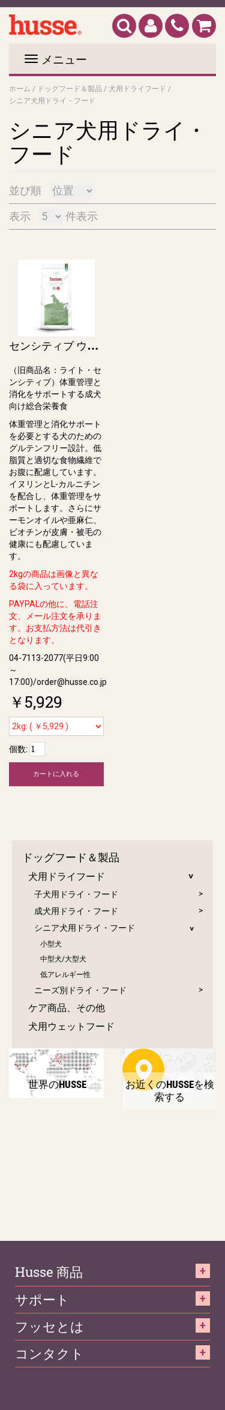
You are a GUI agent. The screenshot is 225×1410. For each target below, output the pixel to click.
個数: (18, 748)
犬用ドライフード (137, 88)
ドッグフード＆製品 (69, 88)
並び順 (25, 190)
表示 (20, 216)
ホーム (20, 88)
